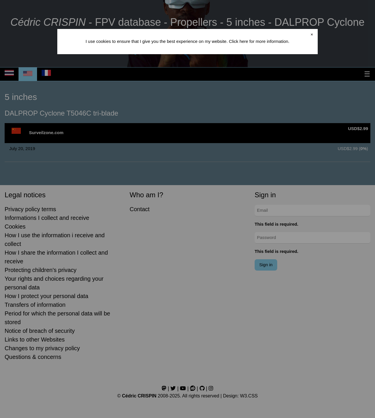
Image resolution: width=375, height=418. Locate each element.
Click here (238, 41)
